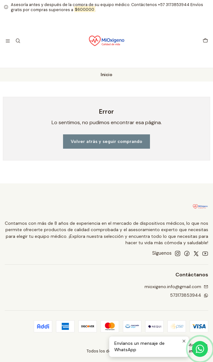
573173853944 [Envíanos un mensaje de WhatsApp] (189, 295)
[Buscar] (18, 41)
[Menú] (8, 41)
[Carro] (205, 41)
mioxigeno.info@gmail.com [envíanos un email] (176, 286)
